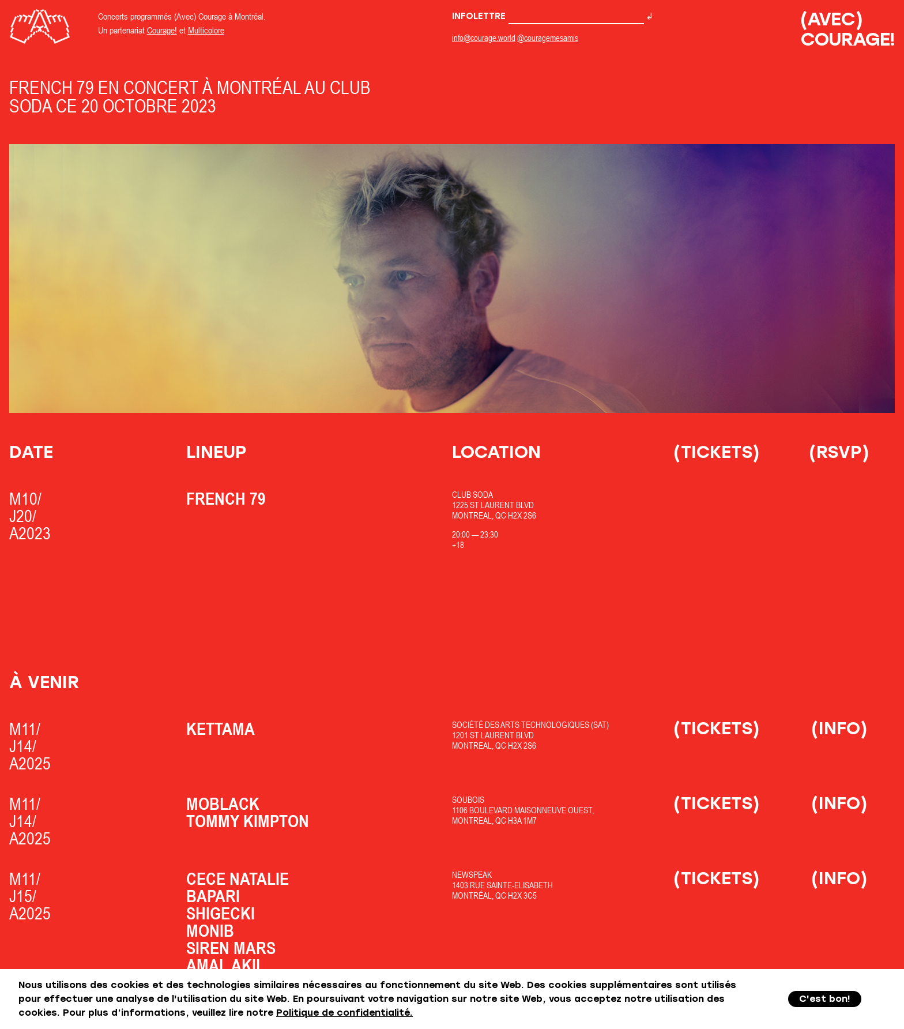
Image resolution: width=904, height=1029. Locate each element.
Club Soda (472, 495)
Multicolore (206, 30)
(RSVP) (839, 452)
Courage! (162, 30)
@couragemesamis (547, 38)
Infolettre (548, 16)
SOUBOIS (468, 800)
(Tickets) (716, 452)
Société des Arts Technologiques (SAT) (530, 725)
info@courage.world (483, 38)
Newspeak (472, 875)
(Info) (839, 728)
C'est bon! (824, 998)
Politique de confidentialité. (344, 1012)
